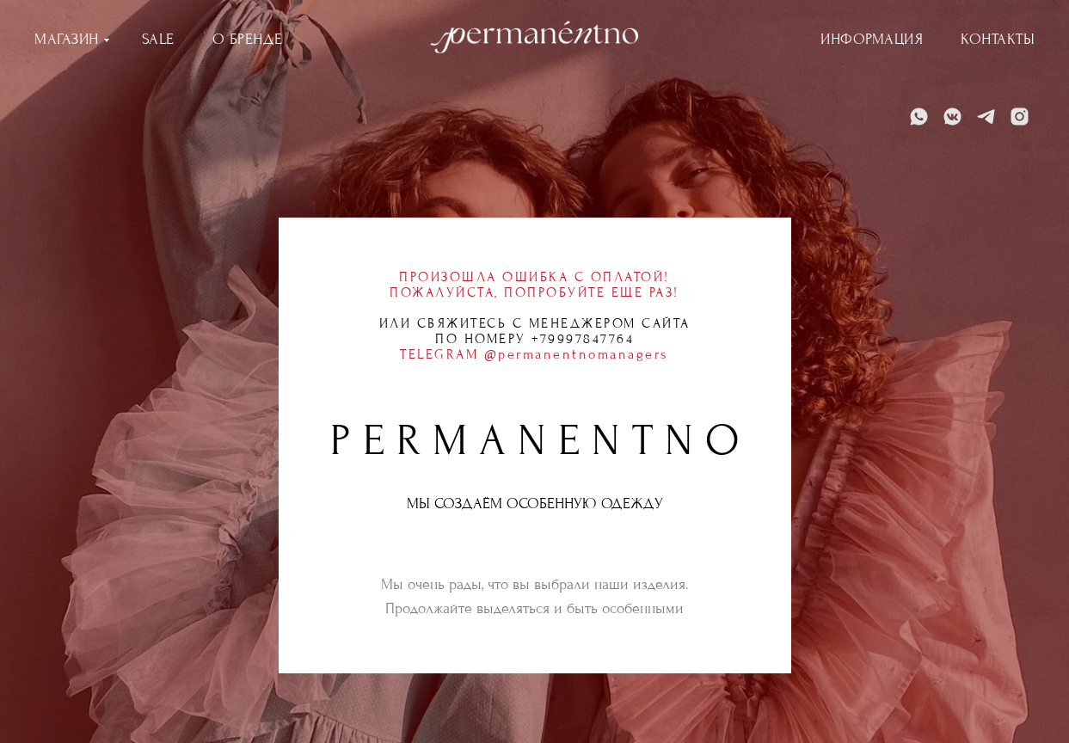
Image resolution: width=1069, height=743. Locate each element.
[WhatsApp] (919, 116)
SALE (158, 39)
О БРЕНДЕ (247, 39)
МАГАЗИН (66, 39)
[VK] (952, 116)
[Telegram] (986, 116)
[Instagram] (1019, 116)
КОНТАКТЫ (998, 39)
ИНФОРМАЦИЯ (871, 39)
